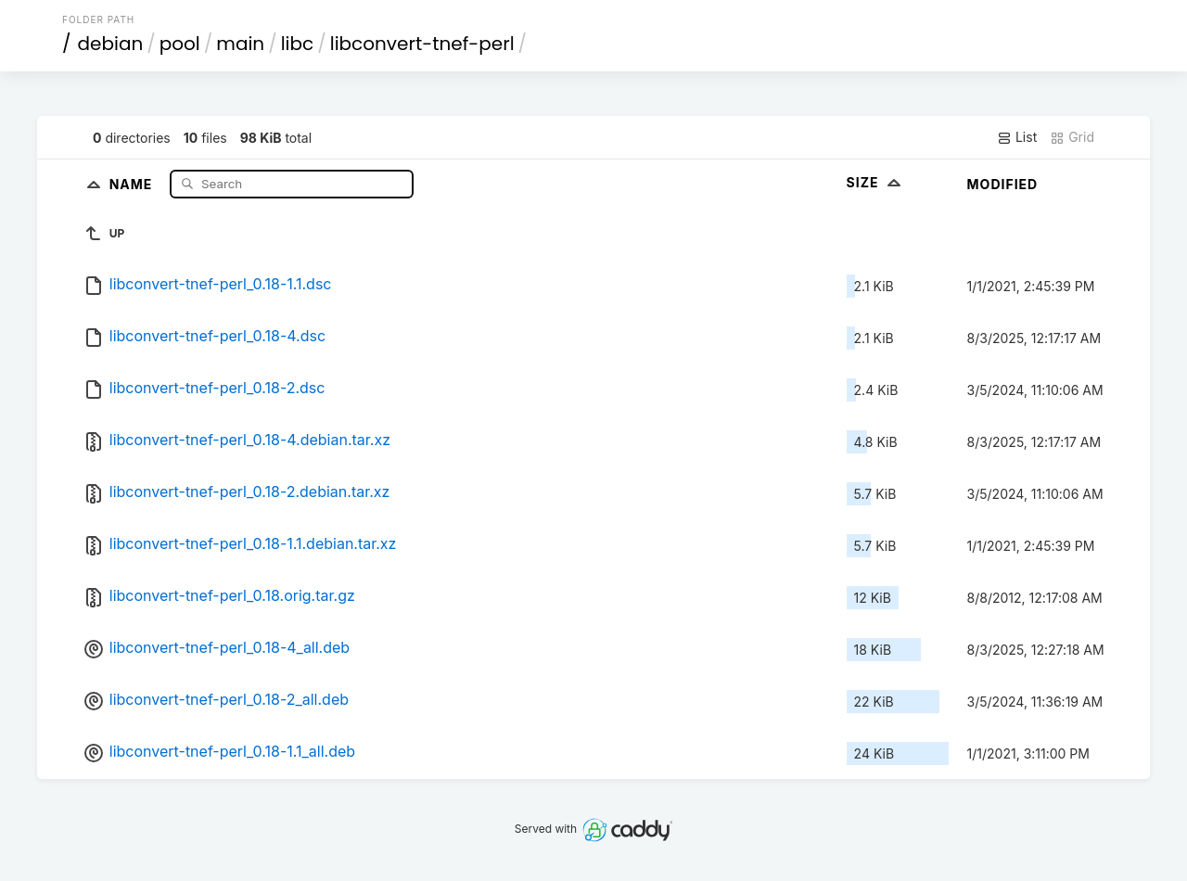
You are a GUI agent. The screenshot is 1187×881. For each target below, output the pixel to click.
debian (111, 44)
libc (297, 44)
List (1017, 137)
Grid (1072, 137)
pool (180, 44)
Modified (1003, 184)
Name (133, 183)
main (240, 44)
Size (876, 182)
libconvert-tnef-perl (422, 44)
